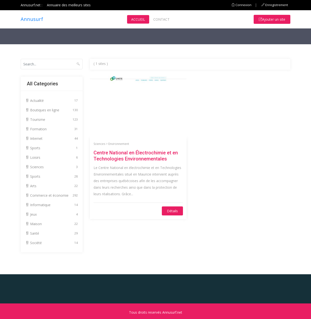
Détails (172, 211)
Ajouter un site (272, 19)
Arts (52, 186)
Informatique (52, 205)
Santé (52, 233)
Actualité (52, 100)
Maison (52, 224)
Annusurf (32, 19)
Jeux (52, 214)
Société (52, 243)
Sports (52, 148)
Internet (52, 138)
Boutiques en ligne (52, 110)
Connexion (241, 5)
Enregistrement (274, 5)
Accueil (138, 19)
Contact (161, 19)
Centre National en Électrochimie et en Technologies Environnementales (136, 156)
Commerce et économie (52, 195)
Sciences (52, 167)
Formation (52, 129)
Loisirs (52, 157)
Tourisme (52, 119)
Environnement (118, 144)
